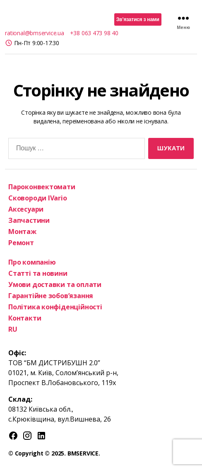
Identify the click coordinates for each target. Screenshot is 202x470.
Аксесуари (25, 209)
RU (12, 329)
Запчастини (29, 220)
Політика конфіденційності (55, 306)
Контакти (24, 318)
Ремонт (21, 242)
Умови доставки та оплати (54, 284)
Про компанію (31, 262)
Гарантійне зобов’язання (50, 295)
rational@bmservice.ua (34, 33)
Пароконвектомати (41, 186)
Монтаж (22, 231)
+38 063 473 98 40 (94, 33)
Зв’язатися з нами (137, 19)
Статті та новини (37, 273)
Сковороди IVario (37, 197)
